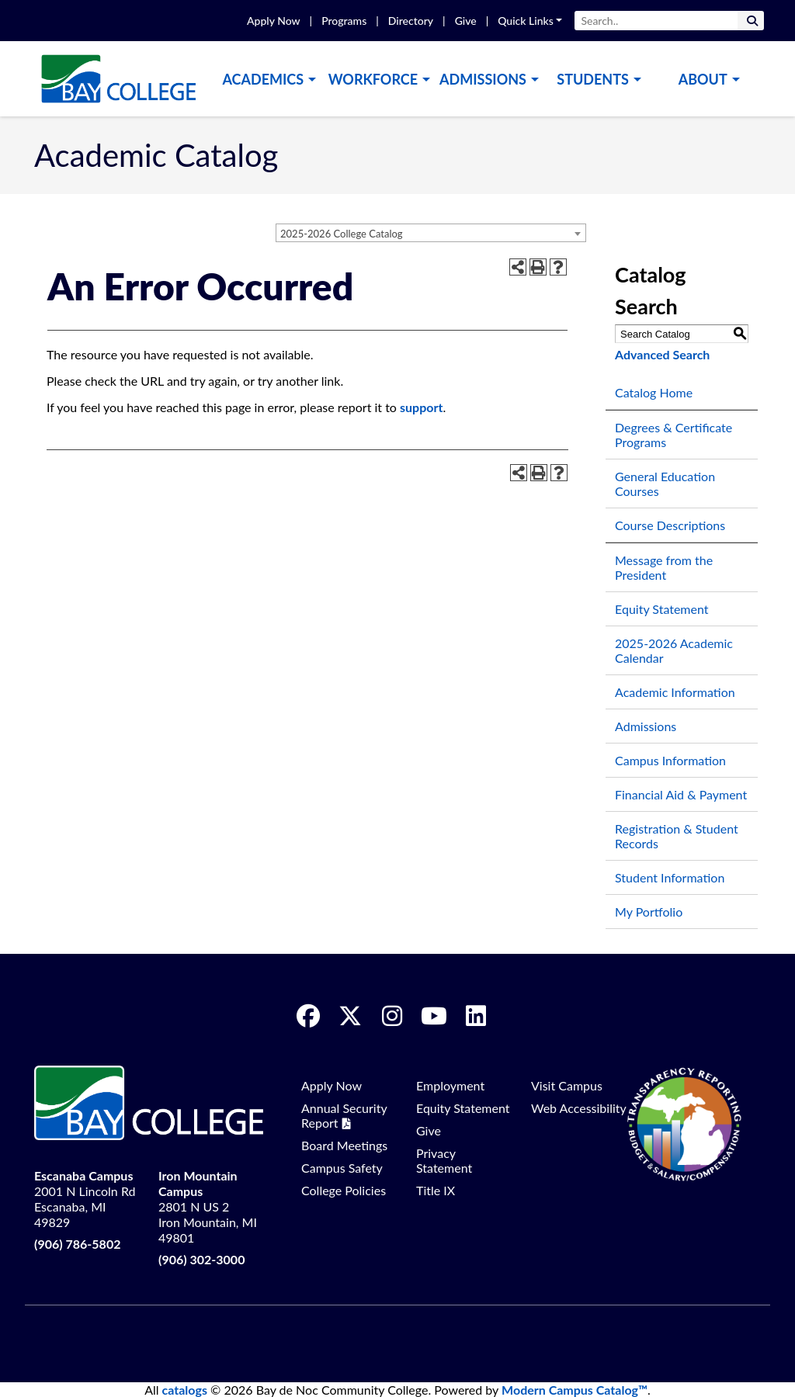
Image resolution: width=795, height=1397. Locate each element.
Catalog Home (654, 392)
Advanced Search (662, 354)
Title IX (435, 1190)
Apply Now (273, 20)
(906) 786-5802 (77, 1243)
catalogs (184, 1389)
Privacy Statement (444, 1160)
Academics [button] (263, 79)
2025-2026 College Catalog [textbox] (341, 233)
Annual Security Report (344, 1115)
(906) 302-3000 (201, 1259)
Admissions (645, 726)
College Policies (343, 1190)
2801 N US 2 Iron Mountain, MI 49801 (207, 1206)
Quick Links (526, 20)
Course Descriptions (670, 525)
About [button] (703, 79)
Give (466, 20)
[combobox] (431, 233)
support (421, 407)
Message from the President (664, 567)
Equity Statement (662, 608)
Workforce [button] (373, 79)
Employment (450, 1085)
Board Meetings (344, 1145)
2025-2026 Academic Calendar (674, 650)
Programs (343, 20)
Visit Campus (566, 1085)
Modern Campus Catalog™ (574, 1389)
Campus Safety (342, 1167)
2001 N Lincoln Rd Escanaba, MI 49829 (84, 1198)
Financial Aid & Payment (681, 794)
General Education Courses (665, 483)
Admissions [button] (482, 79)
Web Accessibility (579, 1108)
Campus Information (670, 760)
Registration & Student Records (676, 836)
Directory (410, 20)
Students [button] (593, 79)
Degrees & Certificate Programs (673, 434)
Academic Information (675, 692)
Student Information (669, 877)
